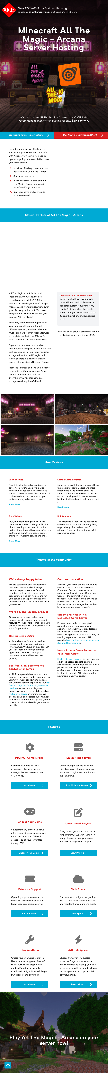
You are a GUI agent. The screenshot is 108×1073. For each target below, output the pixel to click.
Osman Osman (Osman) (69, 452)
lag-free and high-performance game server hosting (29, 658)
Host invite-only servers (69, 631)
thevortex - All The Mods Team (76, 268)
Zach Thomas (16, 452)
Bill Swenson (64, 489)
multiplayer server (18, 666)
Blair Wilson (15, 489)
